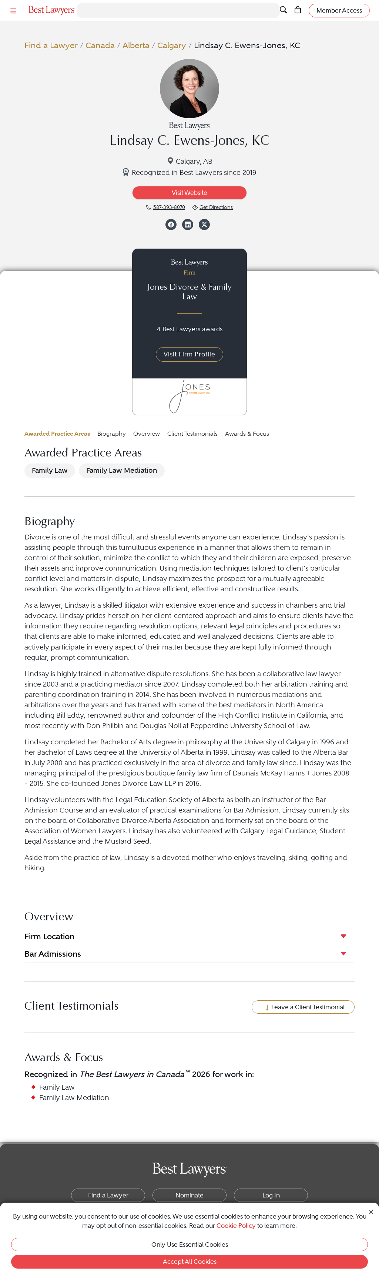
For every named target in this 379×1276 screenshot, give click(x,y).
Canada (100, 45)
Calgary (171, 45)
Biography (111, 433)
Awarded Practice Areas (57, 433)
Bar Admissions (52, 953)
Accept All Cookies (190, 1261)
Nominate (189, 1195)
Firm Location (49, 936)
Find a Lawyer (51, 45)
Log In (271, 1195)
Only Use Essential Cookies (189, 1244)
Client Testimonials (192, 433)
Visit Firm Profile (189, 354)
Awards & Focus (247, 433)
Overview (146, 433)
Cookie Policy (236, 1225)
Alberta (136, 45)
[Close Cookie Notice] (371, 1211)
